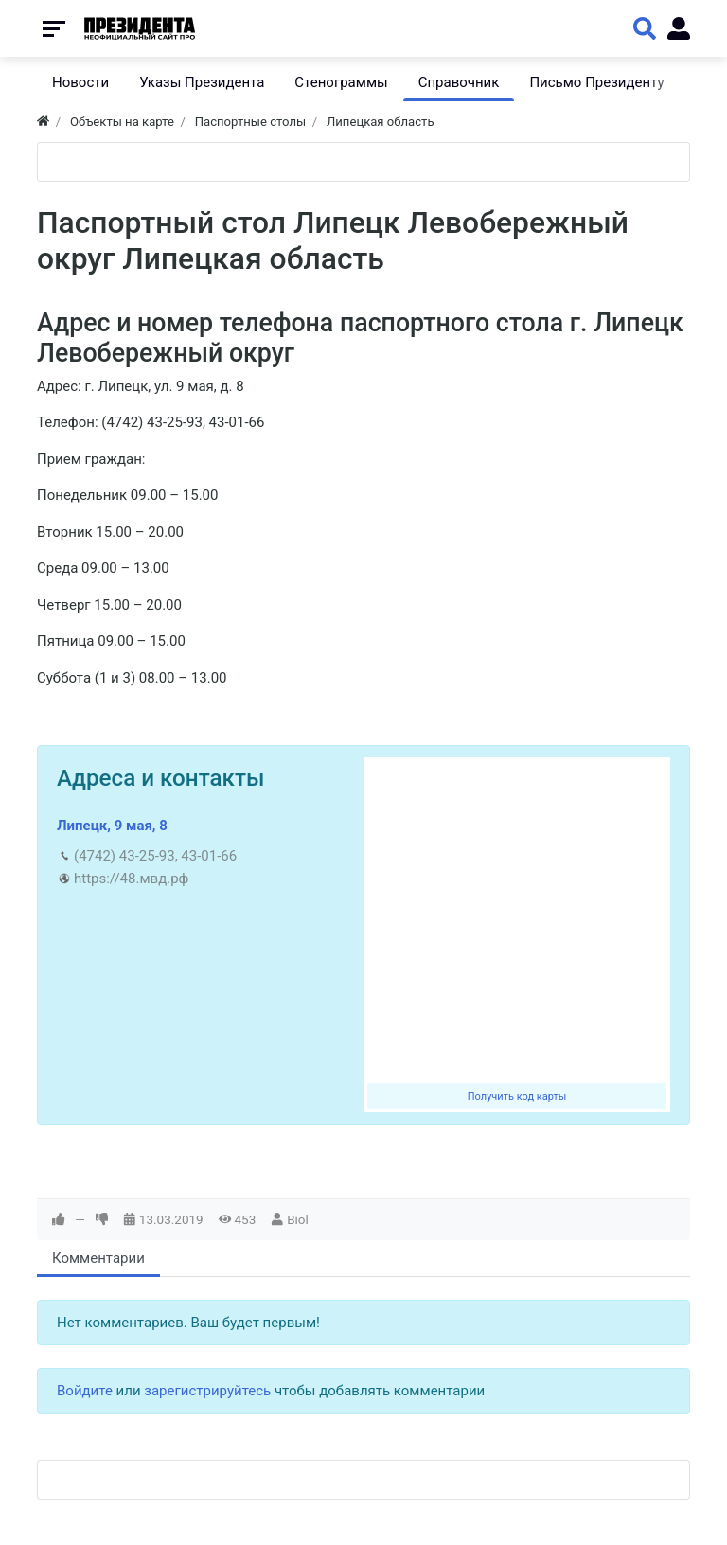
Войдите (85, 1390)
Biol (298, 1219)
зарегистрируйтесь (207, 1390)
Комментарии (98, 1258)
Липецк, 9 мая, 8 (112, 825)
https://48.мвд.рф (131, 878)
